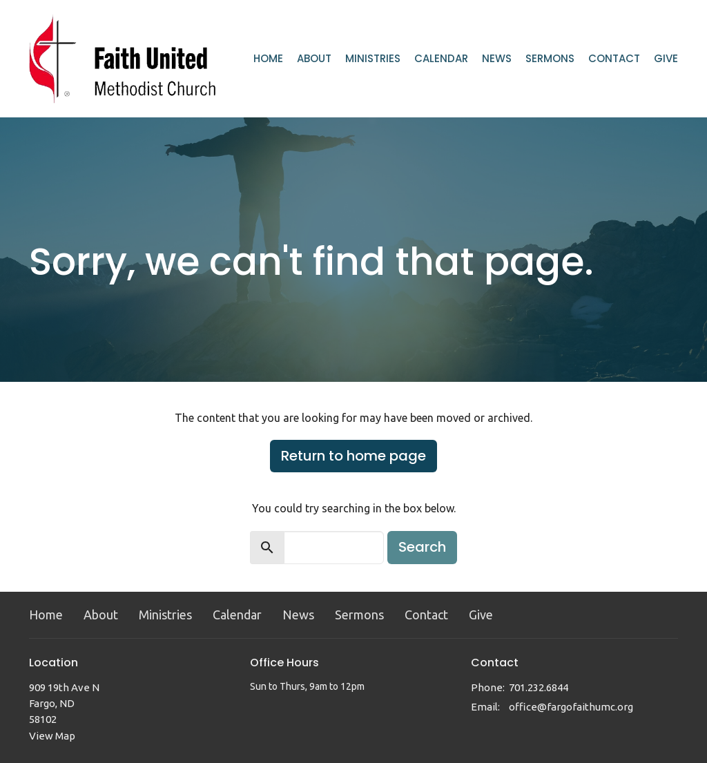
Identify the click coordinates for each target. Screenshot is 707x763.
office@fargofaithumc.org (571, 707)
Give (666, 58)
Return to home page (353, 455)
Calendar (441, 58)
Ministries (372, 58)
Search (422, 547)
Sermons (549, 58)
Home (268, 58)
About (314, 58)
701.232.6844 (538, 687)
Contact (614, 58)
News (497, 58)
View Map (52, 736)
